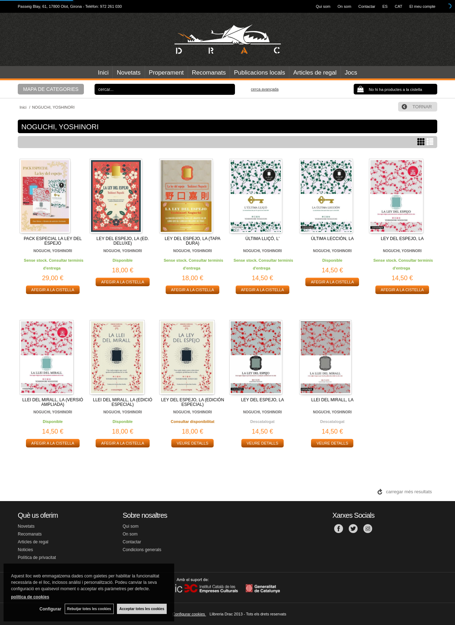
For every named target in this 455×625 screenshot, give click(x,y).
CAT (398, 6)
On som (345, 6)
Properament (166, 72)
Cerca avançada (265, 89)
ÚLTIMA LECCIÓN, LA (332, 238)
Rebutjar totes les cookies (89, 609)
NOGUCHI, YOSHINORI (52, 251)
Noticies (25, 549)
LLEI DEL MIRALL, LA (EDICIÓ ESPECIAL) (122, 402)
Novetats (128, 72)
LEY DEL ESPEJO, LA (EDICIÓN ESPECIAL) (192, 402)
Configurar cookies (189, 614)
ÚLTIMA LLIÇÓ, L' (262, 238)
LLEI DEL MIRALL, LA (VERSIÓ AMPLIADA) (52, 402)
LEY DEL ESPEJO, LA (402, 238)
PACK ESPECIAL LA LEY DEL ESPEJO (53, 241)
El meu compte (422, 6)
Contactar (366, 6)
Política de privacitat (37, 557)
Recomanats (209, 72)
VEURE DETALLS (192, 443)
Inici (103, 72)
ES (385, 6)
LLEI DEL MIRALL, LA (332, 399)
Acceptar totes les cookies (141, 609)
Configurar (50, 609)
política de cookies (30, 596)
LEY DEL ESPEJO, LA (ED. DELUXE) (122, 241)
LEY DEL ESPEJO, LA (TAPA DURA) (192, 241)
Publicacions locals (259, 72)
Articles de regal (315, 72)
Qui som (323, 6)
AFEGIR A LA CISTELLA (52, 290)
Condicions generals (142, 549)
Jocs (351, 72)
